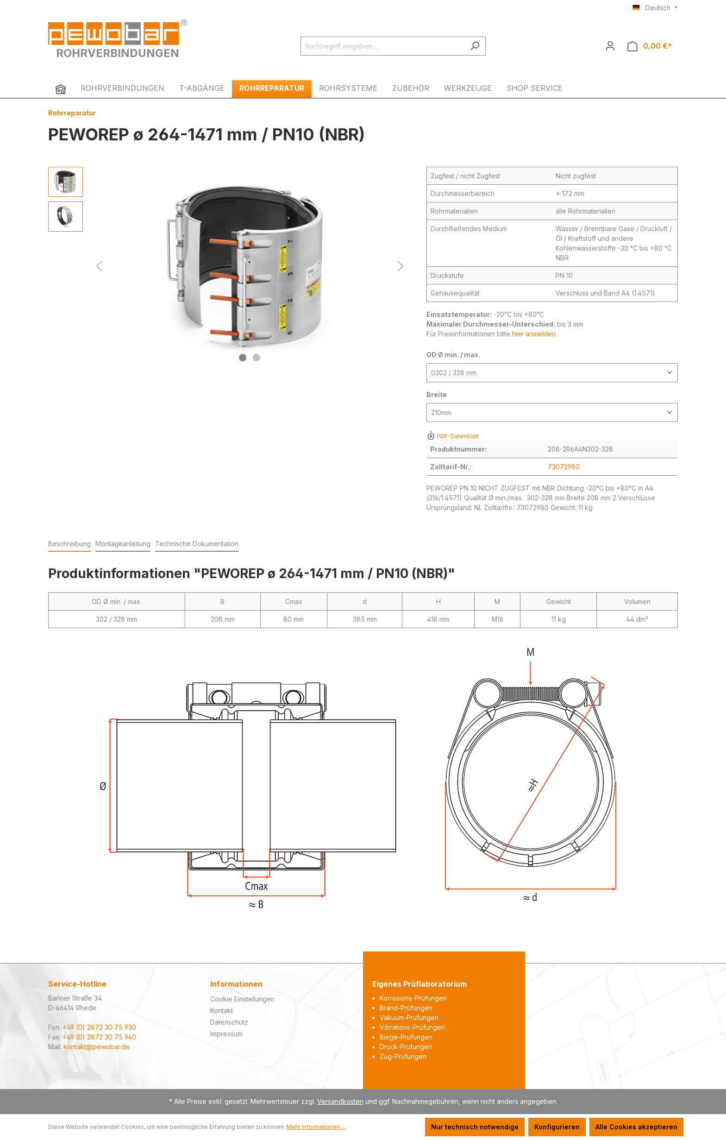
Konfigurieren (557, 1127)
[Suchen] (475, 46)
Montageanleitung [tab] (122, 544)
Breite (436, 394)
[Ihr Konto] (610, 46)
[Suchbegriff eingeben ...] (382, 46)
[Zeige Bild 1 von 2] (242, 357)
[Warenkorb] (649, 46)
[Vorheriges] (99, 266)
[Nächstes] (400, 266)
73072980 (564, 467)
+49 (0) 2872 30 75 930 (99, 1027)
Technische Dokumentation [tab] (196, 544)
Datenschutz (229, 1022)
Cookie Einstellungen (242, 999)
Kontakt (221, 1010)
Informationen (236, 984)
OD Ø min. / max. (453, 355)
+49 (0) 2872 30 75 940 (99, 1037)
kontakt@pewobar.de (96, 1047)
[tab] (69, 544)
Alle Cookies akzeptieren (636, 1127)
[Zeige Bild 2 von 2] (256, 357)
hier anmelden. (534, 334)
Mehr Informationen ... (316, 1126)
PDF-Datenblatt (452, 436)
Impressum (226, 1034)
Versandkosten (340, 1101)
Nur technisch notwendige (475, 1127)
